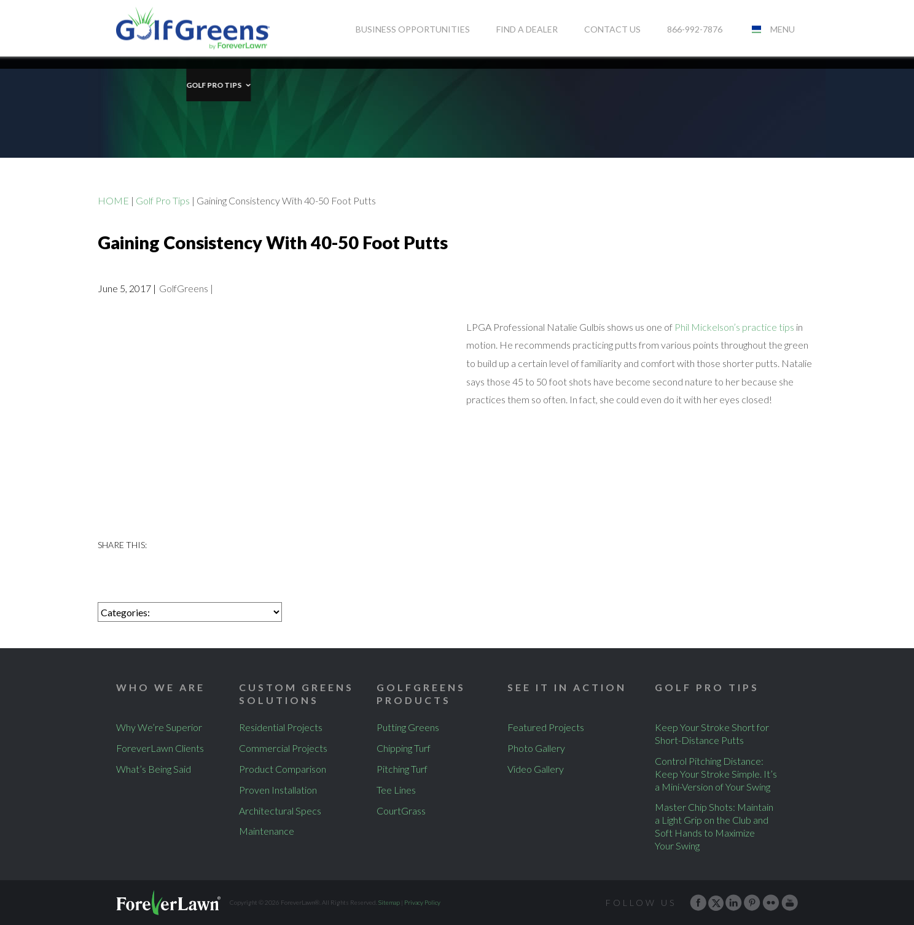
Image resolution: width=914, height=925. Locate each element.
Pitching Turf (402, 769)
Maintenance (266, 831)
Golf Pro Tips (143, 72)
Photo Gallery (536, 748)
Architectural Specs (280, 810)
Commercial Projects (283, 748)
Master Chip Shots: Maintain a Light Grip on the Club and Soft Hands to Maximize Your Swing (714, 826)
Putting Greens (408, 727)
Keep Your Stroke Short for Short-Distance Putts (712, 733)
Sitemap (389, 902)
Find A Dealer (527, 29)
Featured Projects (545, 727)
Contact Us (612, 29)
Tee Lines (396, 789)
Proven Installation (278, 789)
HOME (113, 200)
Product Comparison (282, 769)
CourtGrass (401, 810)
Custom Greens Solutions (296, 693)
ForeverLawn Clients (160, 748)
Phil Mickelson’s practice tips (734, 327)
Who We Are (160, 687)
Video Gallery (535, 769)
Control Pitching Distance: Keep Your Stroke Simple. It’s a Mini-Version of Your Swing (716, 773)
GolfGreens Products (421, 693)
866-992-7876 (694, 29)
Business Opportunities (413, 29)
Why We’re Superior (159, 727)
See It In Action (567, 687)
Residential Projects (280, 727)
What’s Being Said (153, 769)
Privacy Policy (422, 902)
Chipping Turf (404, 748)
